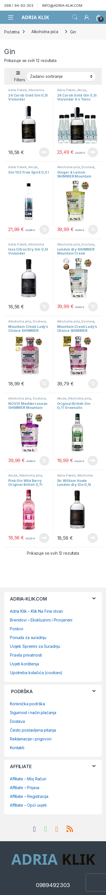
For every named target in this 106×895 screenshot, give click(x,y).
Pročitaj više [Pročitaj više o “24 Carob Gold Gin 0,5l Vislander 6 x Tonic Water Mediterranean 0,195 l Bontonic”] (93, 152)
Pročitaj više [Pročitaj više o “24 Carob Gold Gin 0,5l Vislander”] (44, 152)
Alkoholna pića (44, 31)
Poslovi (16, 628)
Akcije (81, 90)
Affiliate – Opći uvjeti (28, 805)
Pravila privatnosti (26, 655)
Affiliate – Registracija (29, 796)
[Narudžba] (61, 76)
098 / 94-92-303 (18, 5)
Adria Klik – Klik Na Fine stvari (36, 611)
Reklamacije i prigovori (30, 738)
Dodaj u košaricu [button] (44, 229)
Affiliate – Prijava (24, 787)
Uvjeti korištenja (24, 663)
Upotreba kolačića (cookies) (36, 672)
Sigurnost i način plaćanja (33, 712)
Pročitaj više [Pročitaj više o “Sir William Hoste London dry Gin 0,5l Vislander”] (93, 538)
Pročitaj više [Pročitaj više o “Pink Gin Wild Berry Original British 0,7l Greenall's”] (44, 538)
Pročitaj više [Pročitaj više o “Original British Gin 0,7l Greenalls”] (93, 460)
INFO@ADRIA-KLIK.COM (62, 5)
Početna (12, 31)
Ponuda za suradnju (28, 637)
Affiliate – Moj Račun (28, 778)
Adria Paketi (17, 90)
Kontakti (17, 747)
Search (75, 17)
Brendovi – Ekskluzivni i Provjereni (41, 620)
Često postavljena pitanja (33, 730)
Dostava (87, 167)
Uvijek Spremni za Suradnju (35, 646)
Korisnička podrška (27, 703)
